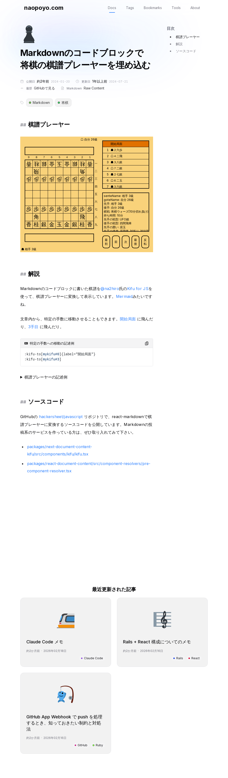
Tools (176, 8)
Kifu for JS (138, 288)
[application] (86, 194)
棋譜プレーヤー (188, 37)
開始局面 (128, 318)
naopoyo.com (43, 7)
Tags (130, 8)
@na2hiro (110, 288)
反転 (145, 242)
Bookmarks (153, 8)
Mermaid (124, 296)
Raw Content (94, 88)
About (195, 8)
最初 (106, 242)
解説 (179, 44)
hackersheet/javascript (61, 416)
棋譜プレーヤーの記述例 (45, 377)
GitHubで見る (44, 88)
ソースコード (186, 51)
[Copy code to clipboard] (147, 343)
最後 (135, 242)
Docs (112, 8)
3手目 (33, 326)
